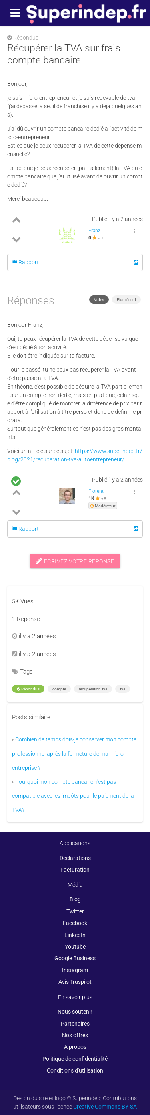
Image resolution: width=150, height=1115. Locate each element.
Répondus (28, 689)
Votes (99, 299)
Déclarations (75, 858)
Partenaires (75, 1023)
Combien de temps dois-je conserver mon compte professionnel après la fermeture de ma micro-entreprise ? (74, 753)
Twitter (75, 911)
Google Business (75, 958)
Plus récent (126, 299)
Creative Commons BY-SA (105, 1106)
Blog (75, 899)
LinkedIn (75, 935)
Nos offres (75, 1035)
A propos (75, 1047)
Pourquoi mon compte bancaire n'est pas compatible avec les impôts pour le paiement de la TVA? (73, 796)
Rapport (25, 262)
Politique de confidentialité (75, 1059)
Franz (94, 230)
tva (122, 689)
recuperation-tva (93, 689)
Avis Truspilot (75, 982)
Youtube (75, 946)
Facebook (75, 923)
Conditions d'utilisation (75, 1070)
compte (59, 689)
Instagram (75, 970)
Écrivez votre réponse (75, 561)
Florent (96, 491)
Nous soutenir (75, 1011)
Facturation (75, 869)
